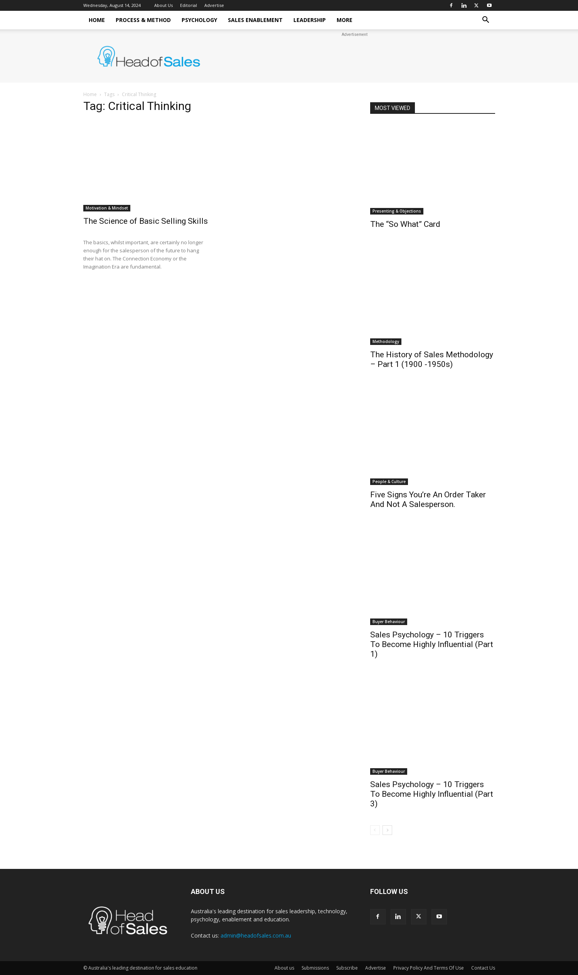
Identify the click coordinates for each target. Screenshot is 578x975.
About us (284, 968)
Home (97, 20)
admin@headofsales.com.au (256, 935)
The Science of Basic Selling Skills (145, 221)
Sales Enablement (255, 20)
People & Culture (389, 481)
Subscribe (347, 968)
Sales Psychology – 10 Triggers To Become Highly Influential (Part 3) (431, 794)
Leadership (309, 20)
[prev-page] (375, 830)
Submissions (315, 968)
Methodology (385, 341)
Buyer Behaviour (388, 621)
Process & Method (143, 20)
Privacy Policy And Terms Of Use (428, 968)
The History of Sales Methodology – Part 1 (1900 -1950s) (431, 359)
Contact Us (483, 968)
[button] (486, 20)
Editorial (188, 5)
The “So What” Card (405, 224)
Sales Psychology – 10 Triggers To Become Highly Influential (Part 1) (431, 644)
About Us (163, 5)
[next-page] (387, 830)
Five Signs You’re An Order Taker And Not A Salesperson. (428, 499)
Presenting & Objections (396, 211)
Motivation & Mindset (107, 208)
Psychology (199, 20)
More (344, 20)
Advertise (214, 5)
